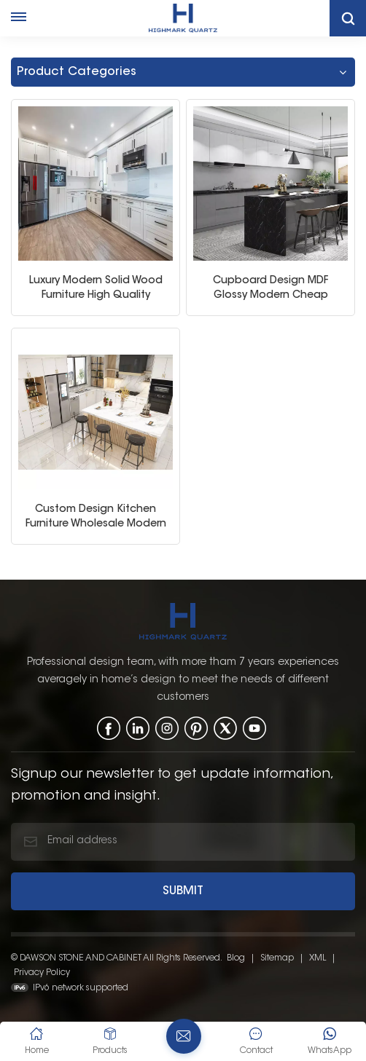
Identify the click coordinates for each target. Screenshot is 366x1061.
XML (317, 956)
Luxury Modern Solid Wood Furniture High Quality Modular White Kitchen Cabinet (96, 288)
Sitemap (277, 956)
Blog (236, 956)
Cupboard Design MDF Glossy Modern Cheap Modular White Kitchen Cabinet (271, 288)
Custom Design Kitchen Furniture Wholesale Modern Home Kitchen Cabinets (96, 516)
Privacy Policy (42, 971)
